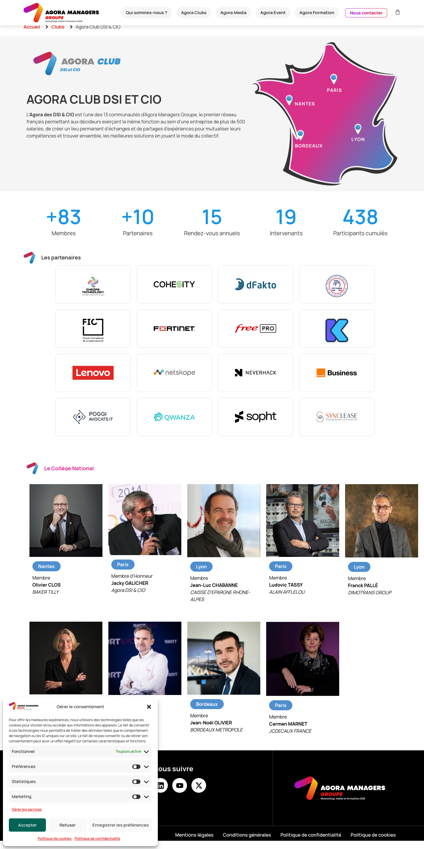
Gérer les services (27, 809)
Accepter (27, 825)
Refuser (67, 825)
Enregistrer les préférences (120, 825)
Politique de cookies (55, 838)
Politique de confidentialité (97, 838)
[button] (149, 707)
